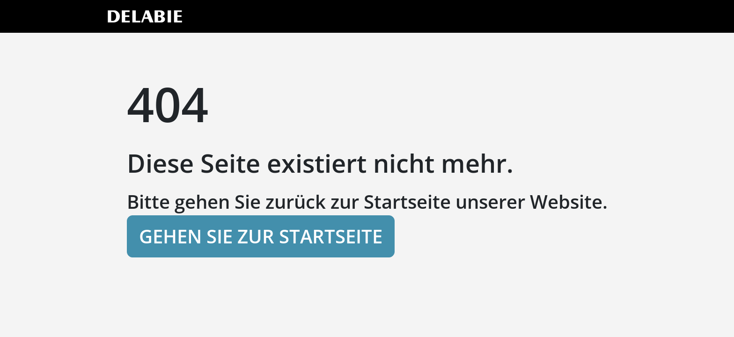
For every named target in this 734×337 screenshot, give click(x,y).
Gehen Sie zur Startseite (260, 236)
